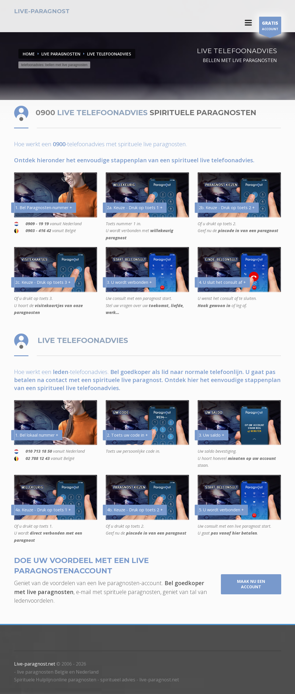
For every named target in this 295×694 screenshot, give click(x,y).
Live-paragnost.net (34, 664)
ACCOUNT (270, 27)
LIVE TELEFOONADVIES (109, 54)
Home (29, 54)
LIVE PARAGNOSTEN (60, 54)
